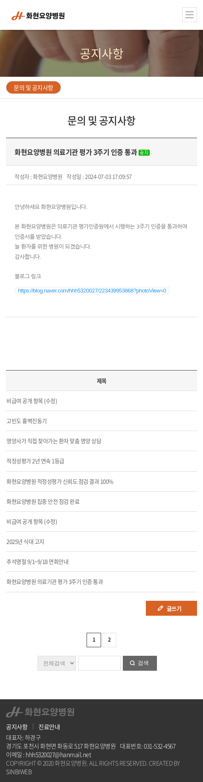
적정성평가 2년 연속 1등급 (35, 461)
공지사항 (16, 726)
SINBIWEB (19, 771)
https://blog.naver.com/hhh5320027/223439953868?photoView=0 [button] (92, 290)
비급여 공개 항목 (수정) (31, 401)
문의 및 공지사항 (33, 87)
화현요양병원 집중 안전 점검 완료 (42, 501)
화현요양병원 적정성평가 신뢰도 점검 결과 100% (59, 481)
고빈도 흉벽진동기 (26, 421)
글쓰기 (174, 608)
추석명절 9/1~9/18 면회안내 (37, 561)
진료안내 (49, 726)
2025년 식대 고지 (25, 541)
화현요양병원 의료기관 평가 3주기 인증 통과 (54, 581)
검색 (143, 663)
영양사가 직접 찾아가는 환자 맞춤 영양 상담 (53, 441)
